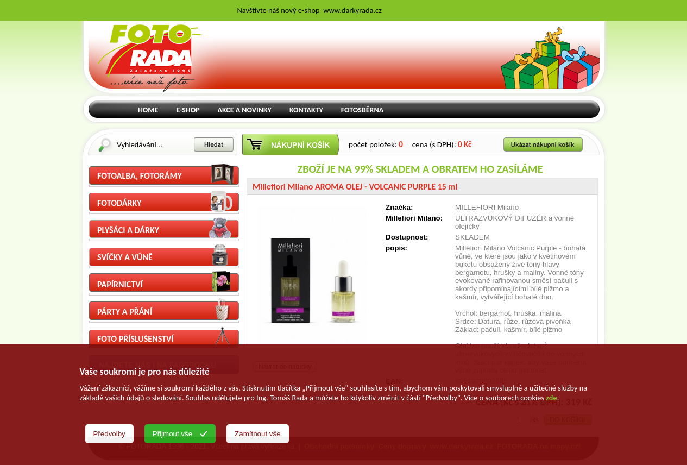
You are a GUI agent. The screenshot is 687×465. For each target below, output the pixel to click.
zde (551, 398)
